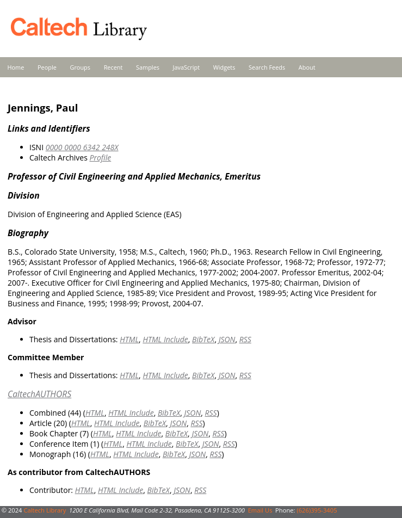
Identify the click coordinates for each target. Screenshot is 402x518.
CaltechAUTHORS (39, 394)
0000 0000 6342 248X (82, 147)
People (47, 67)
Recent (113, 67)
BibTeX (203, 339)
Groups (80, 67)
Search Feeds (267, 67)
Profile (100, 157)
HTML (129, 339)
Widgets (224, 67)
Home (16, 67)
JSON (227, 339)
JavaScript (186, 67)
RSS (245, 339)
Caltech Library (44, 510)
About (307, 67)
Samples (147, 67)
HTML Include (165, 339)
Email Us (260, 510)
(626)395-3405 (316, 510)
